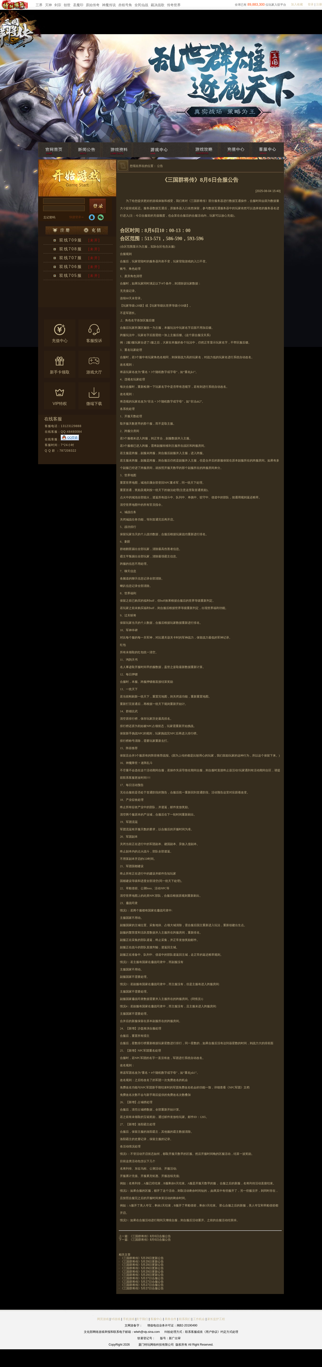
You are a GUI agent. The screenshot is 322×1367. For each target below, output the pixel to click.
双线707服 (70, 258)
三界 (39, 5)
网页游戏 (103, 1319)
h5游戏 (115, 1319)
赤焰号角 (125, 5)
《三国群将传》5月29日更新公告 (142, 1258)
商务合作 (170, 1319)
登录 (311, 4)
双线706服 (70, 267)
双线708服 (70, 249)
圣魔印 (78, 5)
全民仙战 (141, 5)
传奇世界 (174, 5)
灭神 (48, 5)
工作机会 (199, 1319)
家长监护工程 (216, 1319)
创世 (67, 5)
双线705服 (70, 275)
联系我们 (185, 1319)
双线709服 (70, 240)
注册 (319, 4)
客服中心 (156, 1319)
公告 (160, 166)
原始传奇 (93, 5)
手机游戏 (129, 1319)
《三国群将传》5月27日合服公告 (142, 1278)
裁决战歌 (157, 5)
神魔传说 (109, 5)
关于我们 (142, 1319)
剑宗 (57, 5)
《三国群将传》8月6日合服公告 (150, 1236)
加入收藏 (297, 4)
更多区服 (93, 304)
